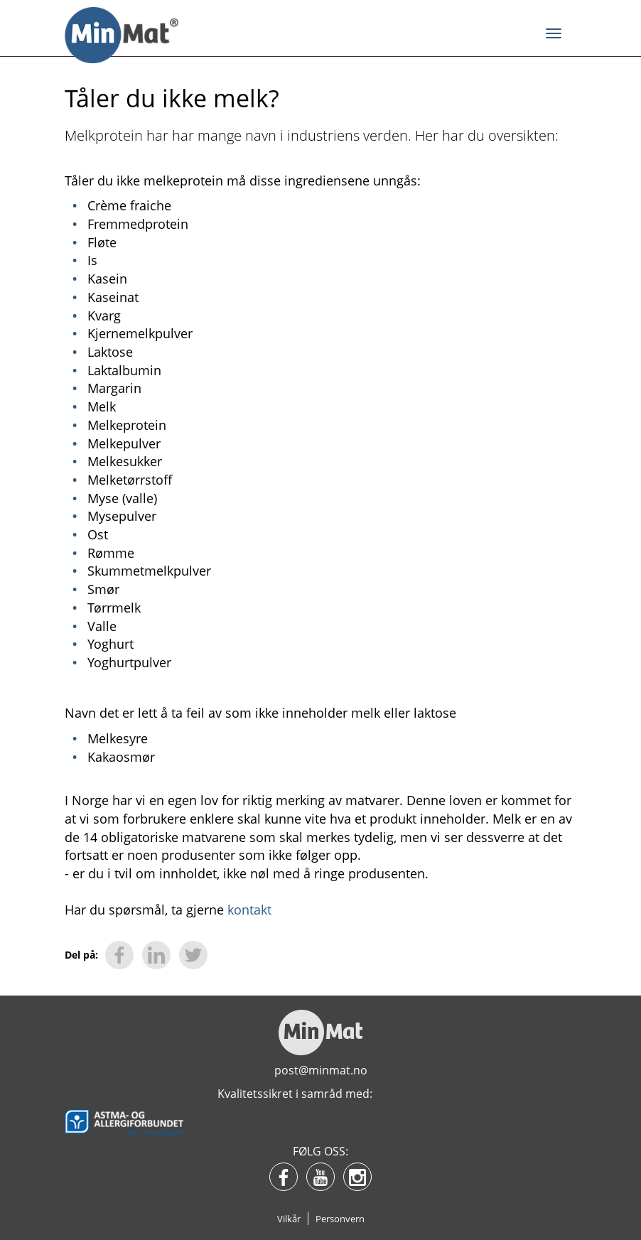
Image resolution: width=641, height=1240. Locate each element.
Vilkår (289, 1218)
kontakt (247, 909)
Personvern (340, 1218)
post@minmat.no (320, 1070)
